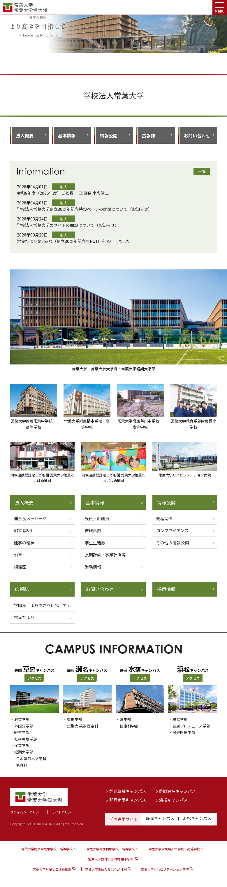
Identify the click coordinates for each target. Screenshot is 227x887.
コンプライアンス (172, 530)
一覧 (202, 171)
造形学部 (75, 719)
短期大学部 (24, 751)
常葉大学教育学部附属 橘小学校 (110, 858)
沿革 (18, 555)
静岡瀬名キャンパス (177, 790)
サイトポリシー (63, 811)
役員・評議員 (97, 518)
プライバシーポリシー (26, 811)
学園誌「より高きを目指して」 (42, 605)
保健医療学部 (185, 732)
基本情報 (66, 135)
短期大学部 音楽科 (84, 726)
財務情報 (93, 567)
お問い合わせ (197, 135)
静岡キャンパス (160, 818)
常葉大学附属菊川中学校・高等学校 (174, 848)
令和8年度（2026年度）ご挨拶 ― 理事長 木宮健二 (63, 193)
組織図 (20, 567)
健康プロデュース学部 (193, 726)
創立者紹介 (24, 530)
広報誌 (148, 135)
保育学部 (22, 745)
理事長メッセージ (30, 518)
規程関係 (164, 518)
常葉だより (24, 617)
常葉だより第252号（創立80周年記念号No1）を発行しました (73, 241)
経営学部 (22, 732)
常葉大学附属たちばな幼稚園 (106, 868)
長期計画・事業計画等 (105, 555)
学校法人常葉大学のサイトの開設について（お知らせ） (68, 225)
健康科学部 (130, 726)
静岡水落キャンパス (127, 799)
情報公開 (108, 135)
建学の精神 (24, 543)
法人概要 (25, 135)
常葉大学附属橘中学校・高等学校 (111, 848)
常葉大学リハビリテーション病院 (165, 868)
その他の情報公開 (172, 543)
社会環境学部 (26, 738)
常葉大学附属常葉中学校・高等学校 (47, 848)
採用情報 (166, 589)
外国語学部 (24, 726)
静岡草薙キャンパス (127, 790)
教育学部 (22, 719)
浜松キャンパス (173, 799)
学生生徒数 (95, 543)
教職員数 (93, 530)
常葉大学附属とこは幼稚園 (52, 868)
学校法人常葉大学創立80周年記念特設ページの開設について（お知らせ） (84, 209)
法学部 (126, 719)
